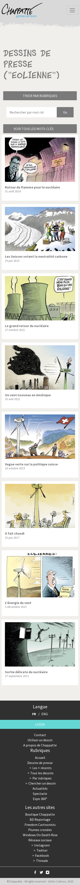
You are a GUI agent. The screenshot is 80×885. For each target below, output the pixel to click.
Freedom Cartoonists (40, 824)
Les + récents (42, 768)
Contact (40, 735)
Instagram (42, 845)
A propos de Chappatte (40, 745)
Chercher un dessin (42, 783)
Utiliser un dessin (40, 740)
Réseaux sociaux (40, 840)
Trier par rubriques (40, 96)
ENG (44, 714)
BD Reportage (40, 819)
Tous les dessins (42, 773)
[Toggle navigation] (72, 10)
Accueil (40, 757)
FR (34, 714)
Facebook (42, 855)
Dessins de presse (40, 763)
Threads (42, 860)
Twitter (42, 850)
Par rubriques (42, 778)
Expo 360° (40, 799)
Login (40, 724)
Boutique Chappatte (40, 814)
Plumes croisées (40, 830)
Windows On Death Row (40, 835)
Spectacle (40, 793)
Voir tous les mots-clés (34, 129)
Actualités (40, 788)
